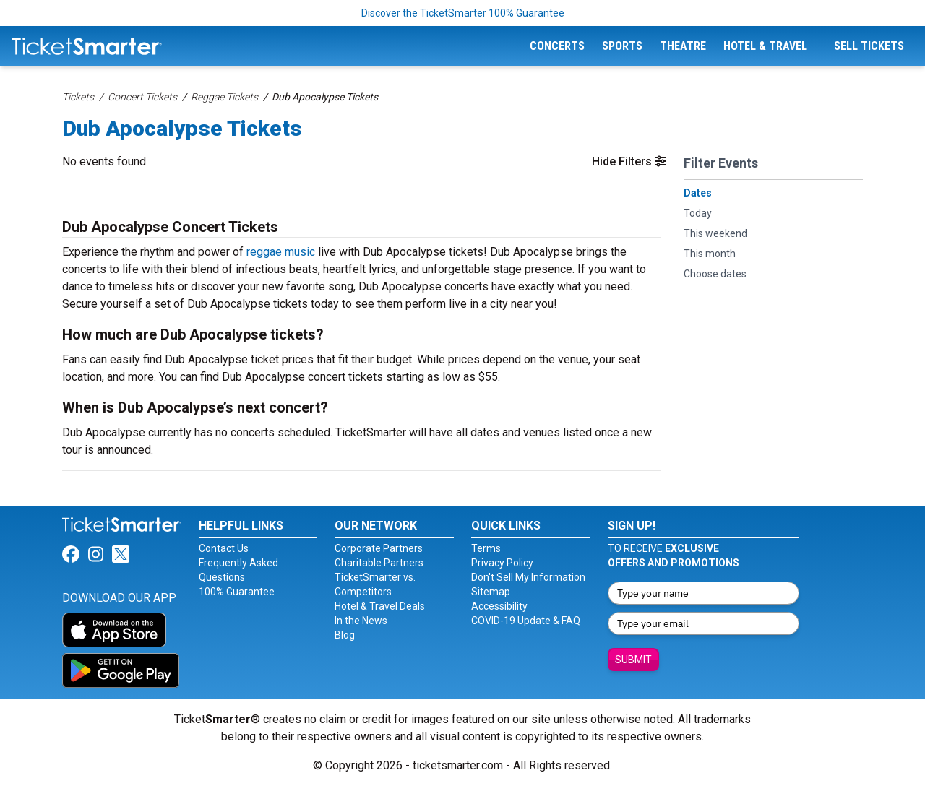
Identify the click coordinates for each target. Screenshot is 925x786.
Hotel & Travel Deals (380, 606)
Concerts (557, 46)
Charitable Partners (379, 563)
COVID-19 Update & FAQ (525, 620)
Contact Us (224, 548)
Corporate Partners (379, 548)
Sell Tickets (869, 46)
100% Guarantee (237, 591)
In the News (361, 620)
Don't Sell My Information (528, 577)
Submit (633, 659)
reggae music (280, 252)
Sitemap (490, 591)
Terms (486, 548)
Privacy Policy (502, 563)
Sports (622, 46)
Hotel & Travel (765, 46)
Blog (345, 635)
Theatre (683, 46)
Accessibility (499, 606)
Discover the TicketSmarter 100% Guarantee (462, 13)
